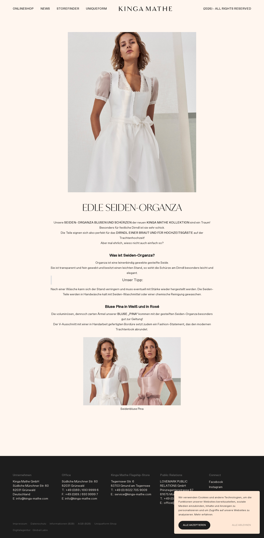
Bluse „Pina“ (127, 314)
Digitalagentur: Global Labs (30, 530)
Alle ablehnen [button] (241, 525)
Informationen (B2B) (62, 523)
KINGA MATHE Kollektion (168, 222)
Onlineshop (23, 8)
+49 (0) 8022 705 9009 (131, 490)
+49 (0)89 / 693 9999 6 (82, 490)
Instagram (215, 487)
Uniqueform (96, 8)
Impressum (20, 523)
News (45, 8)
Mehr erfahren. (203, 514)
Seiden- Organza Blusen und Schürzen (98, 222)
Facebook (216, 482)
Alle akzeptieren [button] (194, 525)
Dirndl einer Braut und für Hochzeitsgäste (154, 232)
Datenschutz (38, 523)
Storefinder (68, 8)
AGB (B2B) (84, 523)
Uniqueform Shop (105, 523)
